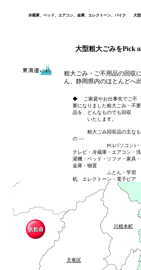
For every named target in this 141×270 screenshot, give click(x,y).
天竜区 (74, 260)
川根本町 (123, 226)
